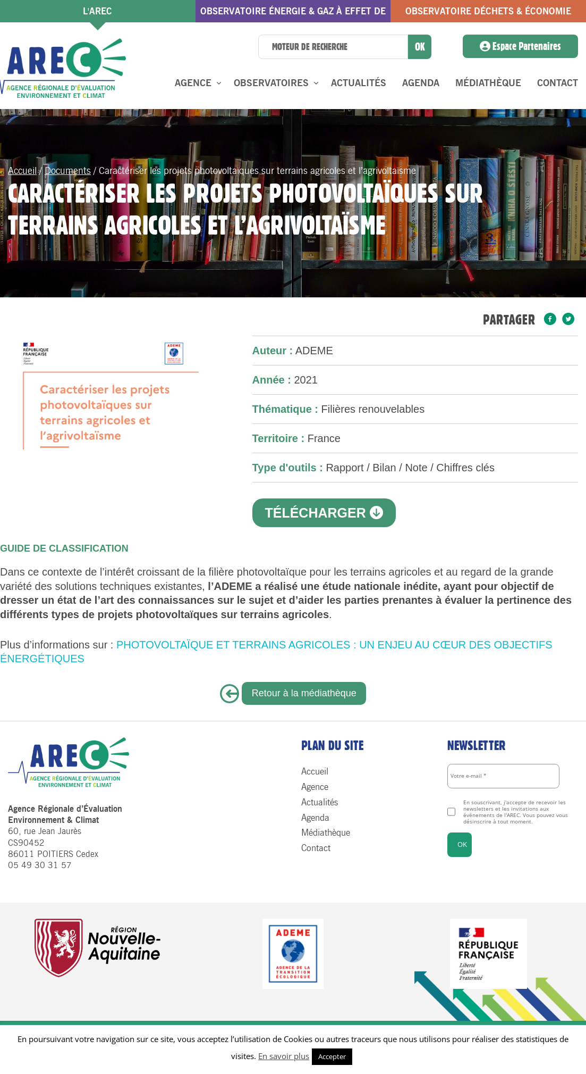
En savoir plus (283, 1056)
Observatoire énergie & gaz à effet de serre (293, 14)
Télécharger (324, 512)
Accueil (22, 171)
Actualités (358, 83)
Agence (193, 83)
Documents (68, 171)
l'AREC (97, 11)
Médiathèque (488, 83)
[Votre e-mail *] (503, 776)
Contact (557, 83)
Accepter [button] (332, 1056)
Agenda (420, 83)
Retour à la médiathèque (304, 693)
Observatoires (271, 83)
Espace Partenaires (520, 46)
